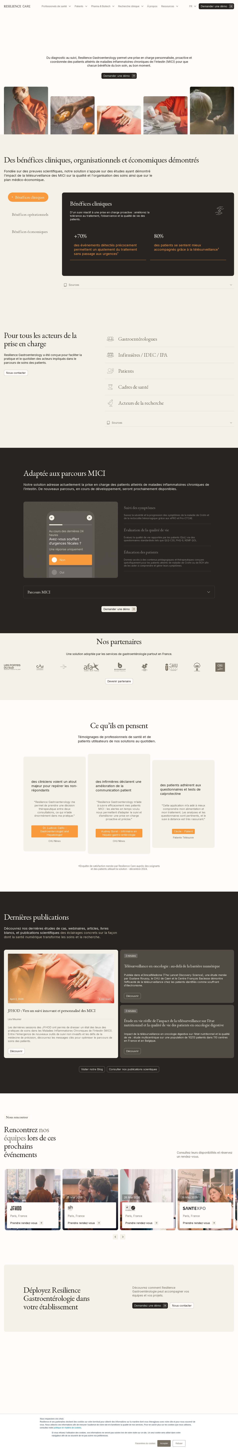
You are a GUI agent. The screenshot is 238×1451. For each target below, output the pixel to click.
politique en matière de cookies (67, 1428)
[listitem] (33, 1199)
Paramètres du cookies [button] (145, 1443)
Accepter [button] (164, 1443)
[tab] (28, 197)
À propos (152, 6)
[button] (56, 6)
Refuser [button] (178, 1443)
